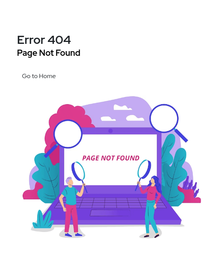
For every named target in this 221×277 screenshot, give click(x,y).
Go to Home (39, 76)
